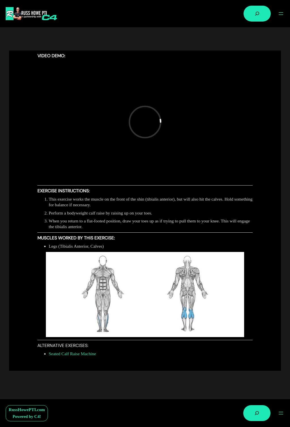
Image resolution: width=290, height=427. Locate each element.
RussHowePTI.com (27, 409)
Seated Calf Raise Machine (72, 353)
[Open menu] (281, 13)
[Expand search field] (257, 14)
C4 (37, 416)
